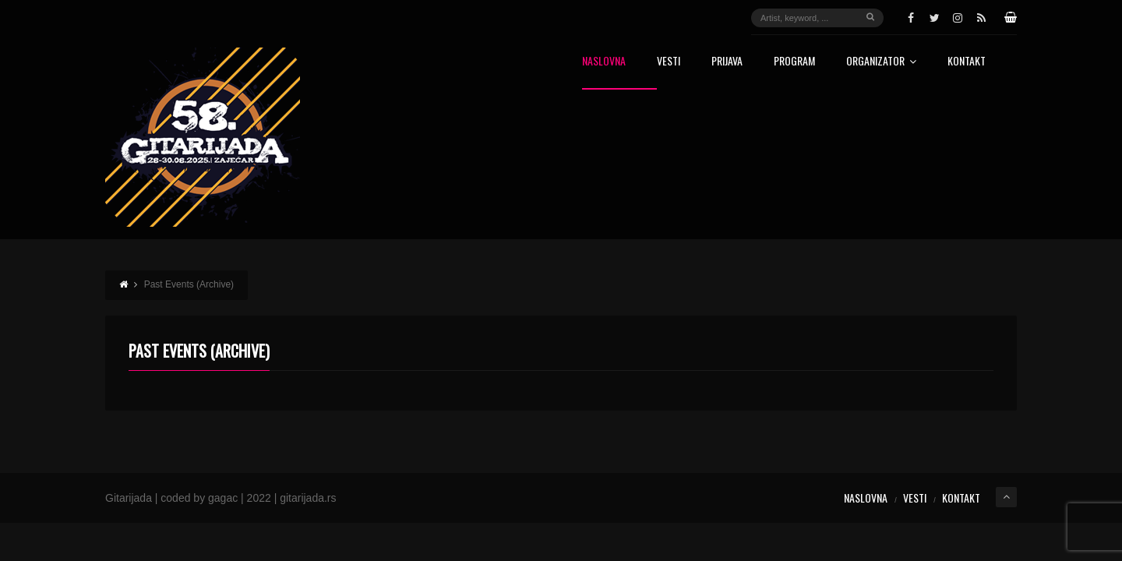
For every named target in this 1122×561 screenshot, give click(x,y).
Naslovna (604, 62)
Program (794, 62)
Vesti (668, 62)
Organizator (881, 62)
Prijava (727, 62)
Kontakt (966, 62)
